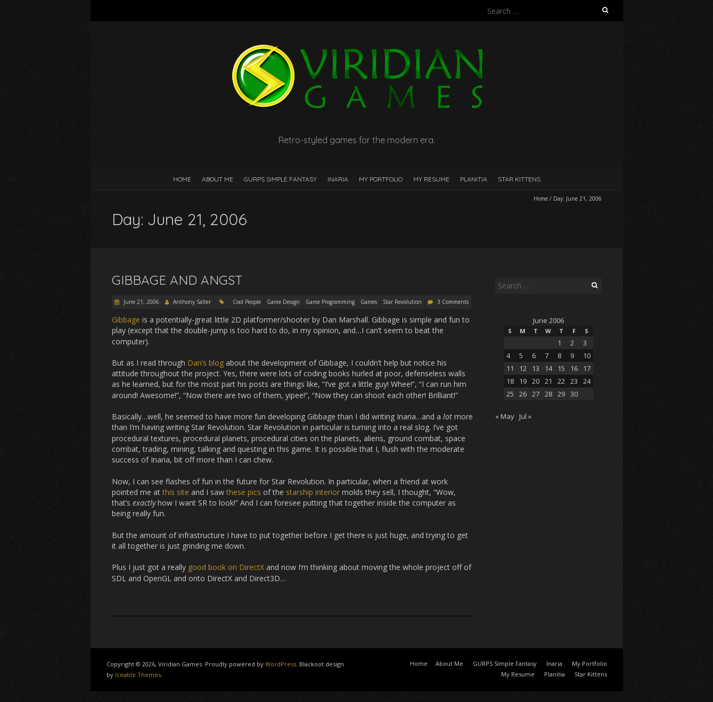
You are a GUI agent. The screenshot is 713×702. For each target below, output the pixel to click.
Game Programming (330, 301)
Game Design (283, 301)
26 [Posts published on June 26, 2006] (523, 394)
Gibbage (126, 320)
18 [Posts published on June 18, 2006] (510, 381)
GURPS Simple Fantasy (280, 179)
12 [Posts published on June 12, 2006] (523, 368)
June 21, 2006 (140, 301)
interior (327, 492)
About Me (217, 179)
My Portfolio (381, 179)
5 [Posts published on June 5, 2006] (521, 355)
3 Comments (453, 301)
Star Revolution (402, 301)
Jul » (525, 416)
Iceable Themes (138, 675)
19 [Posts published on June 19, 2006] (523, 381)
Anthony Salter (192, 301)
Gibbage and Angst (177, 280)
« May (504, 416)
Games (368, 301)
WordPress (280, 664)
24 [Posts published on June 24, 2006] (587, 381)
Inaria (337, 179)
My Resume (431, 179)
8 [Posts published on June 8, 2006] (559, 355)
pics (254, 492)
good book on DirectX (226, 567)
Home (182, 179)
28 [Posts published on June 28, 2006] (548, 394)
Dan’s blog (205, 363)
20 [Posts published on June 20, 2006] (535, 381)
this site (175, 492)
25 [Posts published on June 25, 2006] (510, 394)
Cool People (247, 301)
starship (299, 492)
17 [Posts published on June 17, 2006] (587, 368)
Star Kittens (519, 179)
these (235, 492)
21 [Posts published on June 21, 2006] (548, 381)
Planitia (473, 179)
